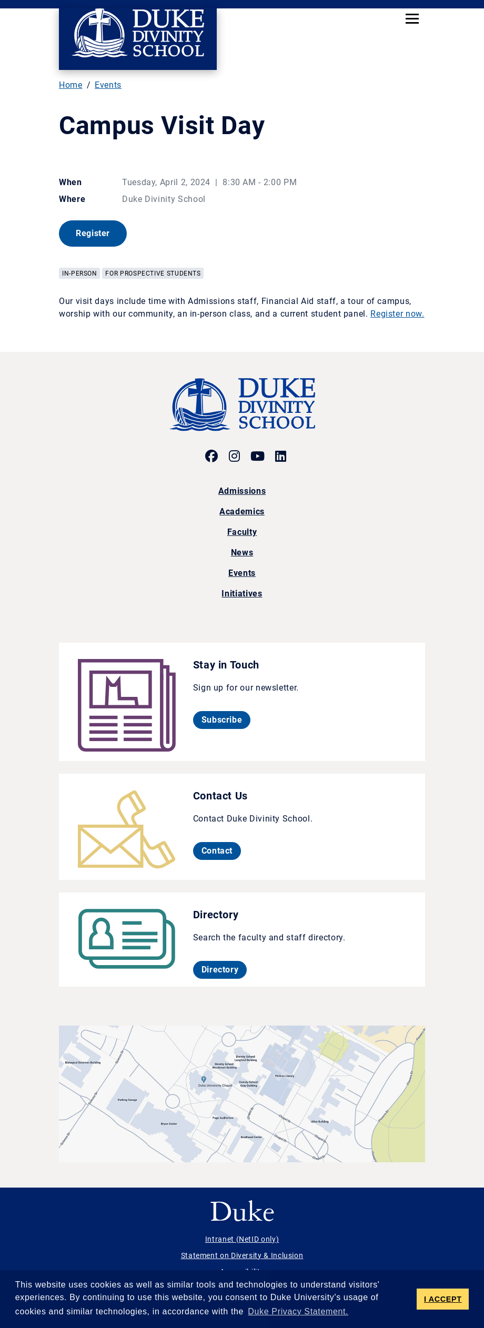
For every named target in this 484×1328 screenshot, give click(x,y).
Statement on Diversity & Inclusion (242, 1255)
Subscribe (226, 719)
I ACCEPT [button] (443, 1299)
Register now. (397, 314)
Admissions (242, 491)
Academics (242, 511)
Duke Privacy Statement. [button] (298, 1311)
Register (101, 233)
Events (108, 85)
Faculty (242, 532)
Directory (224, 969)
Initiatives (241, 594)
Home (71, 85)
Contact (221, 850)
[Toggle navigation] (412, 18)
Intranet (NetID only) (242, 1239)
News (242, 552)
